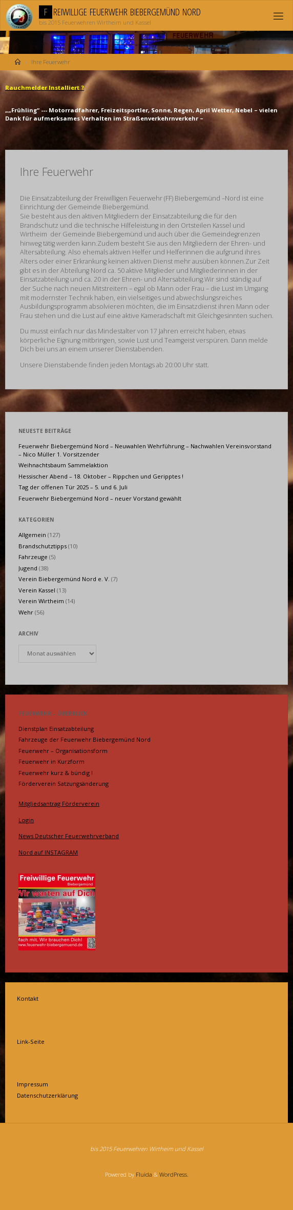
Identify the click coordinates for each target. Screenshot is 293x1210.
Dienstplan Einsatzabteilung (56, 728)
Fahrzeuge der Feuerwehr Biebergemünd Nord (84, 739)
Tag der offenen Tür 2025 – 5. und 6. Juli (73, 487)
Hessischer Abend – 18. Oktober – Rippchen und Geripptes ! (100, 476)
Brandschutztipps (42, 546)
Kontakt (27, 998)
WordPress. (174, 1174)
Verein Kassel (36, 590)
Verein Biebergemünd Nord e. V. (64, 579)
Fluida (143, 1174)
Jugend (27, 568)
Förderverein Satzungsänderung (63, 783)
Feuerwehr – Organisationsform (63, 751)
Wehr (25, 612)
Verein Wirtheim (41, 601)
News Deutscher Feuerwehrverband (68, 836)
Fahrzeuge (33, 557)
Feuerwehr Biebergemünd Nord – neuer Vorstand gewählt (99, 498)
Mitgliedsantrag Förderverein (58, 803)
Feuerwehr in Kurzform (51, 761)
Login (26, 820)
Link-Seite (31, 1041)
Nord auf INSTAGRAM (48, 852)
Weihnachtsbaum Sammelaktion (63, 465)
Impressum (32, 1084)
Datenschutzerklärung (47, 1095)
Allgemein (32, 535)
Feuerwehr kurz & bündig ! (55, 773)
